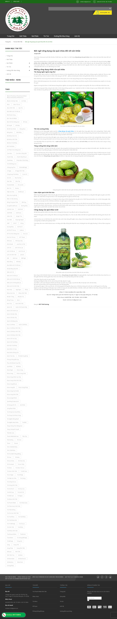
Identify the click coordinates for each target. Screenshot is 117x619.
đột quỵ (24, 202)
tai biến (24, 422)
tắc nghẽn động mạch (13, 419)
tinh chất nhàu (11, 450)
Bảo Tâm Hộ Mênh (10, 577)
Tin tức (9, 67)
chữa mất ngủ (23, 167)
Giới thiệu (9, 59)
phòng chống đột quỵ (13, 359)
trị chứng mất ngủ (22, 537)
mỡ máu (18, 261)
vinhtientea (10, 562)
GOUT (15, 223)
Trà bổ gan (24, 471)
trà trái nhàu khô (12, 520)
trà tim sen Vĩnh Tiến (13, 513)
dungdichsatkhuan (12, 206)
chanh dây (10, 157)
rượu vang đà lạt (12, 384)
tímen (8, 443)
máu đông (10, 261)
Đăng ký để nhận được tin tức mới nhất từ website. (98, 592)
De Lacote (20, 185)
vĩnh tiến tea (10, 555)
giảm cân (9, 216)
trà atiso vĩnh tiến (12, 471)
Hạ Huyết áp (10, 227)
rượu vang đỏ (11, 387)
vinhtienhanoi (22, 558)
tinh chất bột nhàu (12, 447)
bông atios (22, 129)
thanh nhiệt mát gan (13, 436)
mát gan (15, 258)
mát (8, 258)
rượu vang (10, 373)
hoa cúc (25, 233)
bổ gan (25, 122)
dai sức (9, 178)
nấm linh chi (10, 272)
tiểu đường (10, 440)
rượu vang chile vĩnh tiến (14, 380)
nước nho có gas (12, 349)
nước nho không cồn (13, 352)
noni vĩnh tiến (19, 303)
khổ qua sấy (19, 240)
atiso (8, 104)
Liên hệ (62, 606)
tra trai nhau (10, 517)
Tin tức (62, 601)
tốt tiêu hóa (21, 461)
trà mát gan (10, 496)
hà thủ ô (19, 227)
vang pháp (10, 548)
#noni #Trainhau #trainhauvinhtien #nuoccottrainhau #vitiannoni (17, 96)
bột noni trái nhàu (12, 143)
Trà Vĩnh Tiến (10, 527)
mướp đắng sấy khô (12, 268)
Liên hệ (9, 74)
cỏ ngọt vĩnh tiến (19, 171)
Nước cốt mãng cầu (12, 321)
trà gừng (22, 478)
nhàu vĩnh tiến (23, 293)
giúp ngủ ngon (19, 219)
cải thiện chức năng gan (14, 150)
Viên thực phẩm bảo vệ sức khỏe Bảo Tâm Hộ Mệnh (47, 577)
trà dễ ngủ (20, 475)
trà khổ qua (10, 492)
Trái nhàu (20, 527)
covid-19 (24, 174)
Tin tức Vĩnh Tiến (17, 42)
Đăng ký (7, 1)
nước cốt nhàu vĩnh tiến (13, 331)
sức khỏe (22, 405)
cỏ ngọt (9, 171)
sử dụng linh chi (11, 405)
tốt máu (17, 457)
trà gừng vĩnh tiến (12, 485)
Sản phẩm (62, 596)
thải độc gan (10, 433)
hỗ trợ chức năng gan (13, 233)
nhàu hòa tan (11, 293)
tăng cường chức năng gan (14, 426)
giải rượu (18, 213)
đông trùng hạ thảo (12, 202)
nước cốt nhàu (23, 324)
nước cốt (9, 307)
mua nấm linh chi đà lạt (13, 265)
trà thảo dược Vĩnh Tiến (13, 506)
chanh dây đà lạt (21, 157)
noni (18, 300)
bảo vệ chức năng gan (13, 122)
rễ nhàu (18, 366)
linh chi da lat (19, 247)
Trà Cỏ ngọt (10, 475)
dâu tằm (9, 181)
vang (8, 544)
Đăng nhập (16, 1)
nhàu (26, 289)
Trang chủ (62, 591)
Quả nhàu (9, 366)
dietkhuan (21, 192)
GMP (8, 223)
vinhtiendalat (10, 558)
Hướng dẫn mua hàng (13, 70)
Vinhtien (20, 555)
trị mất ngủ (10, 541)
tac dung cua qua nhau (13, 412)
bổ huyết (9, 125)
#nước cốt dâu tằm (12, 101)
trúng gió (19, 541)
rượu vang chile (21, 373)
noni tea (9, 303)
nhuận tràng (10, 296)
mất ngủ (23, 258)
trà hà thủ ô (10, 489)
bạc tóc (21, 108)
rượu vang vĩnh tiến (12, 394)
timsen (16, 443)
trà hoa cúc (21, 489)
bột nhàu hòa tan (12, 136)
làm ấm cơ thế (21, 244)
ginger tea (19, 216)
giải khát (20, 209)
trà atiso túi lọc (19, 468)
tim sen (19, 440)
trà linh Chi (21, 492)
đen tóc (9, 188)
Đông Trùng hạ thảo (24, 577)
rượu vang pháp (23, 387)
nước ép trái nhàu (12, 345)
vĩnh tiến (17, 551)
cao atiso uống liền (21, 153)
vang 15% (16, 544)
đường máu (24, 206)
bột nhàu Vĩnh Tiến (12, 139)
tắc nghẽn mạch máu (12, 422)
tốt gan (9, 457)
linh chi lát (22, 251)
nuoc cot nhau (11, 324)
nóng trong (10, 300)
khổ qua (9, 240)
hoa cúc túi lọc (11, 237)
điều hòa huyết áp (12, 195)
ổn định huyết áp (23, 356)
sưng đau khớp (11, 408)
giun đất (9, 219)
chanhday (10, 160)
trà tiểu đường (11, 509)
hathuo (22, 230)
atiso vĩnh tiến (11, 108)
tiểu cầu (24, 436)
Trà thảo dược (23, 503)
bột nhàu (19, 132)
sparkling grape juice (13, 401)
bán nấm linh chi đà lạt (13, 111)
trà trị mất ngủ (11, 523)
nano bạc (9, 289)
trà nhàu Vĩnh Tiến (12, 499)
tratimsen (23, 534)
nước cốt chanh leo (12, 310)
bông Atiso (10, 132)
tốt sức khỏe (10, 461)
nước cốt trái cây (12, 338)
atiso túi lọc (16, 104)
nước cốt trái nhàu (12, 342)
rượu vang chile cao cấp (14, 377)
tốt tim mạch (10, 464)
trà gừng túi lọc (11, 482)
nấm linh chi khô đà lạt (13, 279)
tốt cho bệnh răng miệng (14, 454)
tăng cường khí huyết (13, 429)
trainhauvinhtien (11, 534)
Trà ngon (19, 496)
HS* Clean (22, 237)
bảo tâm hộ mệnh (12, 118)
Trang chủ (8, 42)
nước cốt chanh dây (21, 307)
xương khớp (10, 565)
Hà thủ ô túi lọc (11, 230)
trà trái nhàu (22, 517)
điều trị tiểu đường (12, 199)
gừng (21, 223)
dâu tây (17, 181)
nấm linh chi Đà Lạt (12, 275)
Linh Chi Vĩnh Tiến (11, 254)
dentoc (17, 188)
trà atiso (9, 468)
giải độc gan (10, 209)
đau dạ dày (18, 178)
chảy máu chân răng (22, 160)
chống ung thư (11, 167)
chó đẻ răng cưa (11, 164)
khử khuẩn (10, 244)
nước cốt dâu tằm (12, 314)
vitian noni (20, 562)
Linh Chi (9, 247)
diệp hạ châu (10, 192)
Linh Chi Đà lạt (11, 251)
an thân (23, 101)
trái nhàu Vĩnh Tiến (12, 530)
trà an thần (21, 464)
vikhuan (9, 551)
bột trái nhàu (10, 146)
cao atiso (9, 153)
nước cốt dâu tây (12, 317)
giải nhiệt (9, 213)
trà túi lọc (22, 523)
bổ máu (18, 125)
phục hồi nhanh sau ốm (13, 363)
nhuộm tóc (21, 296)
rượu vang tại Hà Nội (13, 391)
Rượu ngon (10, 370)
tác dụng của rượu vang (14, 415)
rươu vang (20, 370)
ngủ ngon (18, 289)
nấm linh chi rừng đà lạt (14, 282)
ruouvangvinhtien (12, 398)
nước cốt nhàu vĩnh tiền (13, 335)
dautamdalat (10, 185)
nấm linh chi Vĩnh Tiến (13, 286)
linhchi (22, 254)
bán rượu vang (11, 115)
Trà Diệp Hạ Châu (11, 478)
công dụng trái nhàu (13, 174)
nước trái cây (11, 356)
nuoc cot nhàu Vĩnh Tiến (13, 328)
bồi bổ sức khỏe (11, 129)
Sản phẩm (10, 63)
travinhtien (10, 537)
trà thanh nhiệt (11, 503)
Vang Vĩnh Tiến (21, 548)
